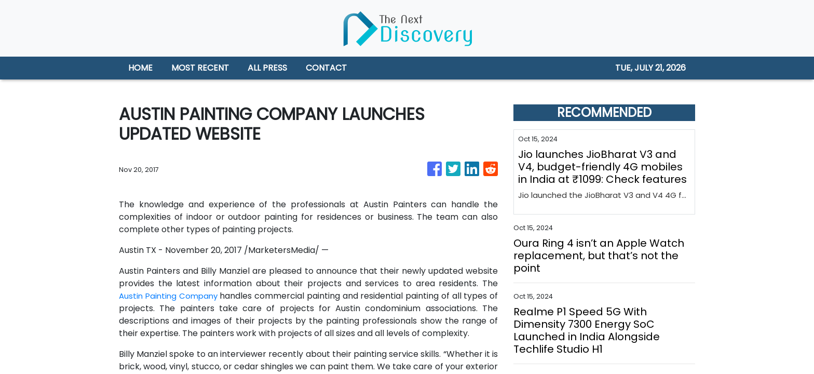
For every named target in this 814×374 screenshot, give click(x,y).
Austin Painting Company (170, 296)
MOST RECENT (200, 68)
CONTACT (326, 68)
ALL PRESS (267, 68)
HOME (140, 68)
